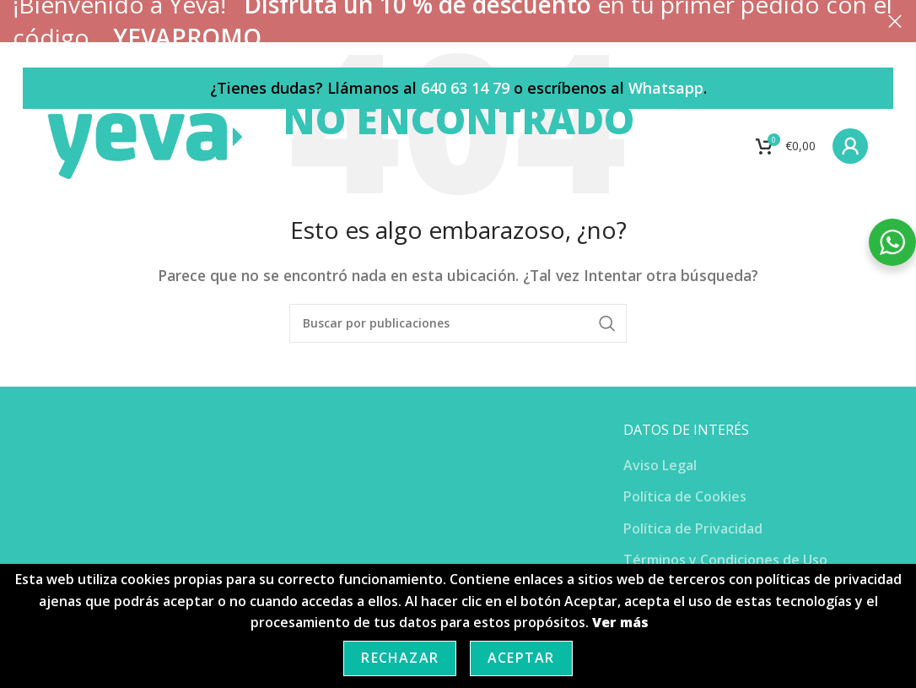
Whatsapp (665, 88)
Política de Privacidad (692, 528)
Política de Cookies (684, 496)
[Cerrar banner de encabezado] (895, 21)
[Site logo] (148, 146)
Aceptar (521, 657)
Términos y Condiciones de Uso (725, 559)
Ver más (620, 622)
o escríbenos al (568, 88)
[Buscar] (458, 323)
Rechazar (400, 657)
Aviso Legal (660, 465)
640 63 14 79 (465, 88)
